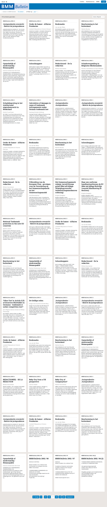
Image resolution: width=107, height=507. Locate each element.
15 (45, 497)
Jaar (35, 12)
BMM (97, 1)
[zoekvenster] (9, 11)
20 (63, 497)
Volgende (70, 497)
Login (103, 1)
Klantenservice (90, 1)
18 (56, 497)
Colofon (82, 1)
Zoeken (21, 12)
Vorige (35, 497)
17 (53, 497)
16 (49, 497)
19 (60, 497)
